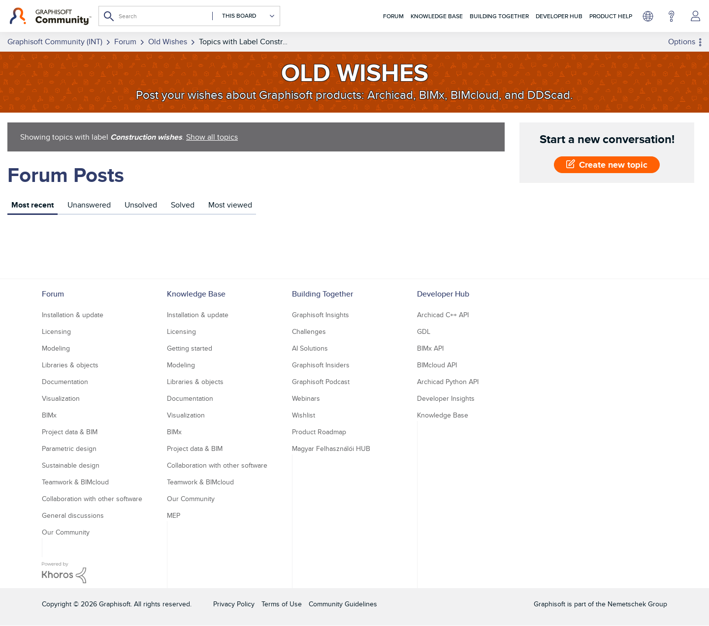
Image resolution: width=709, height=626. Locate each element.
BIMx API (430, 348)
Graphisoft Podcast (321, 382)
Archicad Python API (448, 382)
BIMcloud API (437, 365)
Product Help (610, 16)
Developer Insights (446, 398)
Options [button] (681, 41)
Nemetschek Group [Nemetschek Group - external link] (637, 604)
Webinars (306, 398)
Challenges (309, 331)
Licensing (56, 331)
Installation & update (72, 315)
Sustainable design (70, 465)
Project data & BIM (69, 432)
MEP (173, 515)
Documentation (65, 382)
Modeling (56, 348)
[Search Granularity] (243, 16)
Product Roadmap (319, 432)
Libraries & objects (70, 365)
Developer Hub (559, 16)
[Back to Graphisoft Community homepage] (50, 16)
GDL (423, 331)
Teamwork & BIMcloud (75, 482)
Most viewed (230, 204)
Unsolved (141, 204)
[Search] (189, 16)
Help (671, 16)
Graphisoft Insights (320, 315)
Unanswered (89, 204)
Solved (182, 204)
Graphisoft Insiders (321, 365)
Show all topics (212, 137)
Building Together (499, 16)
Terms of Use (281, 604)
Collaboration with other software (92, 499)
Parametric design (69, 448)
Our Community (66, 532)
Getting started (189, 348)
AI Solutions (310, 348)
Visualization (61, 398)
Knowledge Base (437, 16)
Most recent (32, 204)
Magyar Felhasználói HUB (331, 448)
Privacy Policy (234, 604)
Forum (393, 16)
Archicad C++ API (443, 315)
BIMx (49, 415)
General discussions (73, 515)
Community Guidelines (343, 604)
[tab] (32, 206)
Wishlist (303, 415)
